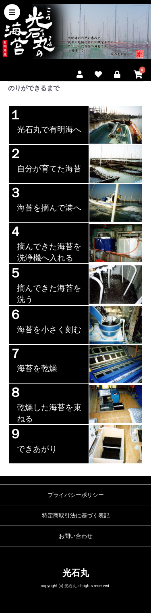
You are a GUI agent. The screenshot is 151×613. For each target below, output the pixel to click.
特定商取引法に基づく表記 (76, 515)
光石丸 (75, 573)
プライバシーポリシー (76, 495)
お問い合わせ (76, 536)
